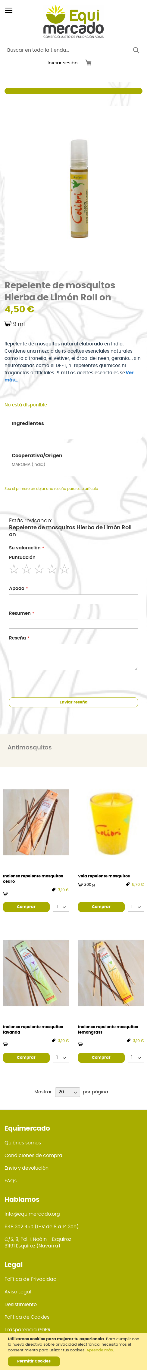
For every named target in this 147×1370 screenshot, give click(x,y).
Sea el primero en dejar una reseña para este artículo (51, 489)
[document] (74, 1351)
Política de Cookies (27, 1317)
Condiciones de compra (33, 1155)
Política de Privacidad (31, 1279)
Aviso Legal (18, 1292)
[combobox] (67, 50)
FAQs (11, 1180)
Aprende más (99, 1350)
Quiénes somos (23, 1143)
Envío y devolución (26, 1168)
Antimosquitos (30, 748)
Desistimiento (21, 1304)
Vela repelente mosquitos (104, 876)
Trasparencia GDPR (28, 1329)
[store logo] (73, 21)
